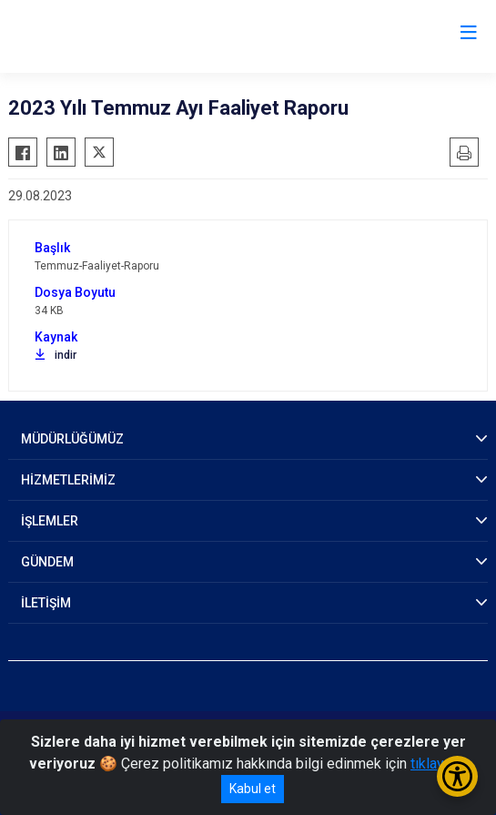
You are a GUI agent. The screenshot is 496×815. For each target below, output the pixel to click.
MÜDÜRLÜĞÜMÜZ (72, 439)
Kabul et (252, 788)
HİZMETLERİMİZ (68, 480)
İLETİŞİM (46, 603)
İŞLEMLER (49, 521)
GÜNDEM (47, 562)
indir (55, 355)
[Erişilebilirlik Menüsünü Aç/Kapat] (457, 776)
